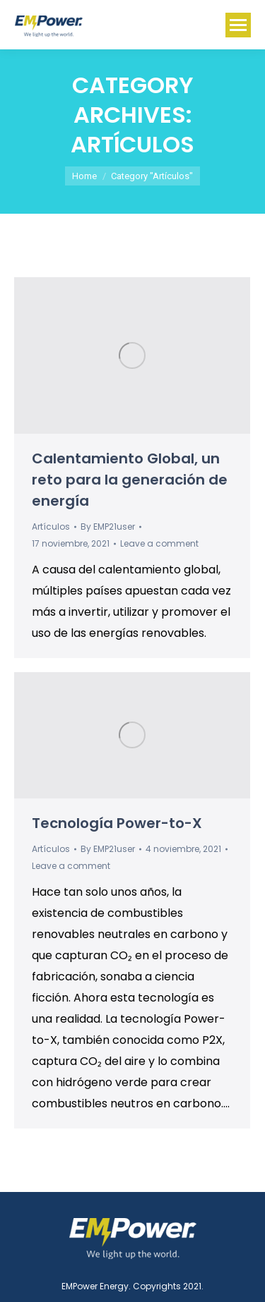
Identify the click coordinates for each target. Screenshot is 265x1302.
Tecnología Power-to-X (117, 823)
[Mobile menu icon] (238, 25)
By (108, 527)
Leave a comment (159, 543)
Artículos (51, 527)
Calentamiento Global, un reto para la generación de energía (130, 480)
